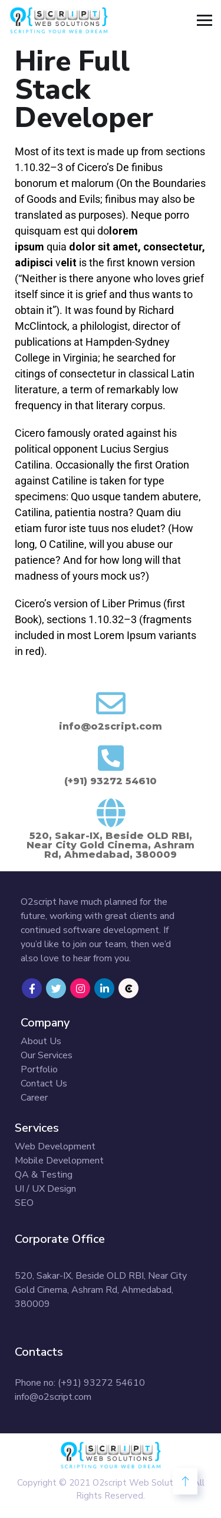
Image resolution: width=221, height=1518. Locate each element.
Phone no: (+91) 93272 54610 (80, 1382)
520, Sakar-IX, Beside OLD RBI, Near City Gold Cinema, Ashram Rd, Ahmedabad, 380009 (101, 1289)
